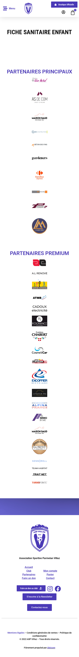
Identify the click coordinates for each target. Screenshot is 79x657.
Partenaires (28, 574)
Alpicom (51, 647)
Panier (50, 574)
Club (28, 570)
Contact (50, 578)
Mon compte (50, 570)
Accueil (29, 567)
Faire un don (29, 578)
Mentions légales (16, 633)
